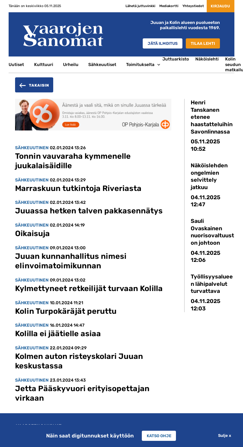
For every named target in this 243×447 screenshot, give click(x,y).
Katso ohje (158, 435)
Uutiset (16, 64)
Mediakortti (164, 6)
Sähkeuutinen (32, 147)
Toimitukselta (140, 64)
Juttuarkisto (175, 58)
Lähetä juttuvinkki (136, 6)
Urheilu (70, 64)
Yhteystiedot (188, 6)
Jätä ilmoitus (159, 43)
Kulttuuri (43, 64)
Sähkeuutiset (102, 64)
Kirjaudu (218, 5)
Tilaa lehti (202, 43)
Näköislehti (207, 58)
